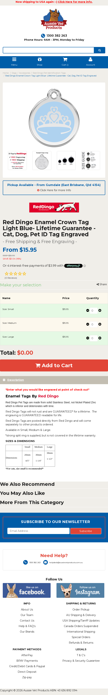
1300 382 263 (54, 35)
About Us (27, 609)
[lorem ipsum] (48, 50)
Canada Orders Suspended (81, 626)
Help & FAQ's (27, 626)
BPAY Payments (27, 660)
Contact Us (27, 620)
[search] (99, 50)
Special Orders (81, 637)
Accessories (24, 73)
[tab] (54, 380)
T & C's (81, 655)
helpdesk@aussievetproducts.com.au (63, 562)
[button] (54, 275)
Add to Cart (54, 365)
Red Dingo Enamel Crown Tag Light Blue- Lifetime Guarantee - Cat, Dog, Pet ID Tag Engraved (50, 75)
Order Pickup (80, 609)
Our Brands (27, 631)
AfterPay (27, 655)
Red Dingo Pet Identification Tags (49, 73)
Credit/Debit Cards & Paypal (27, 666)
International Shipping (81, 631)
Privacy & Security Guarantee (81, 660)
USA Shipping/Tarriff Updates (81, 620)
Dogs (14, 73)
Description (15, 380)
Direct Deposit (27, 671)
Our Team (27, 615)
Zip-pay (27, 677)
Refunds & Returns (81, 642)
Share (102, 284)
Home (6, 73)
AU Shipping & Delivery (81, 615)
